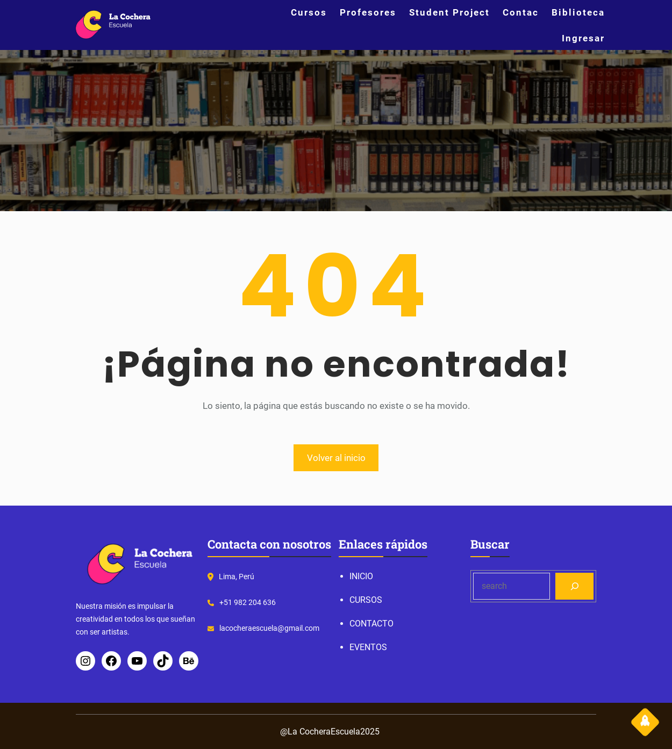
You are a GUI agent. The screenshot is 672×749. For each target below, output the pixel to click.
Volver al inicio (336, 457)
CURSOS (365, 600)
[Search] (574, 586)
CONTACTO (371, 623)
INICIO (361, 576)
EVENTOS (368, 647)
